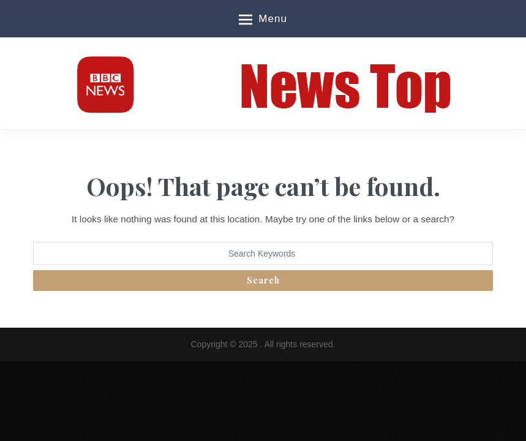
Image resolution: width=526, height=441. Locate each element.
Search (263, 280)
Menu (263, 19)
